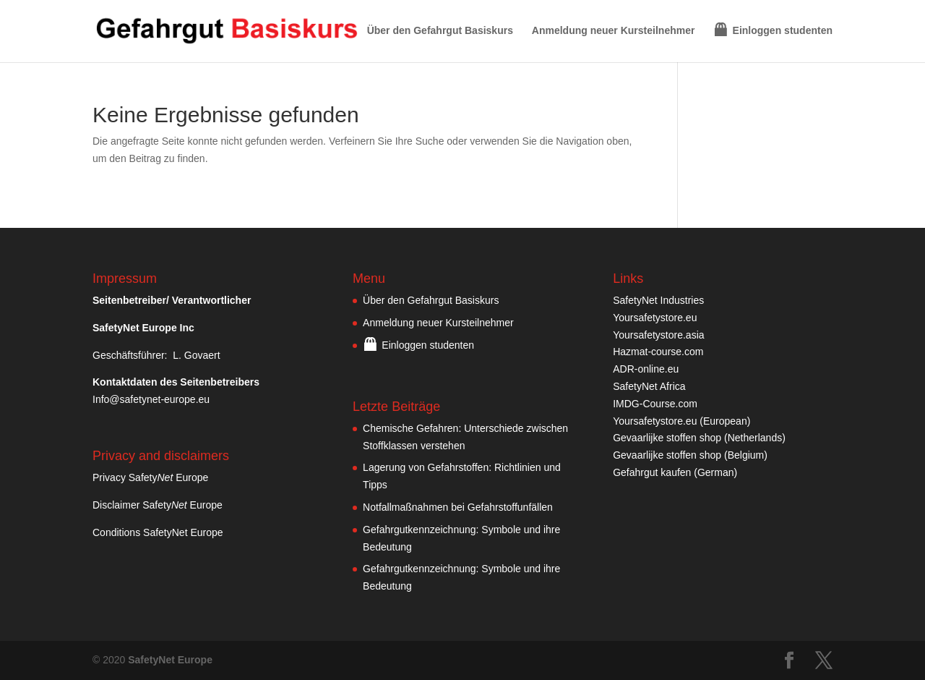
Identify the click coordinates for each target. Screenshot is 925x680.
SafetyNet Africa (649, 386)
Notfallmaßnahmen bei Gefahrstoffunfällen (458, 507)
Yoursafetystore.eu (655, 317)
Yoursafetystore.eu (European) (681, 421)
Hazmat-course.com (658, 351)
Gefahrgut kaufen (652, 472)
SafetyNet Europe (170, 660)
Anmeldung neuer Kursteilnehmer (613, 30)
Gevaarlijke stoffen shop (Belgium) (690, 455)
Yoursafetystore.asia (658, 335)
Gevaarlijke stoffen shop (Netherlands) (699, 437)
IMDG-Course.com (655, 403)
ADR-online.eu (646, 369)
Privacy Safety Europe (150, 477)
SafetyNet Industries (658, 300)
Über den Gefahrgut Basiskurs (440, 30)
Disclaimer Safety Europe (157, 505)
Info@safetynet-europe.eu (151, 399)
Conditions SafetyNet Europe (157, 532)
